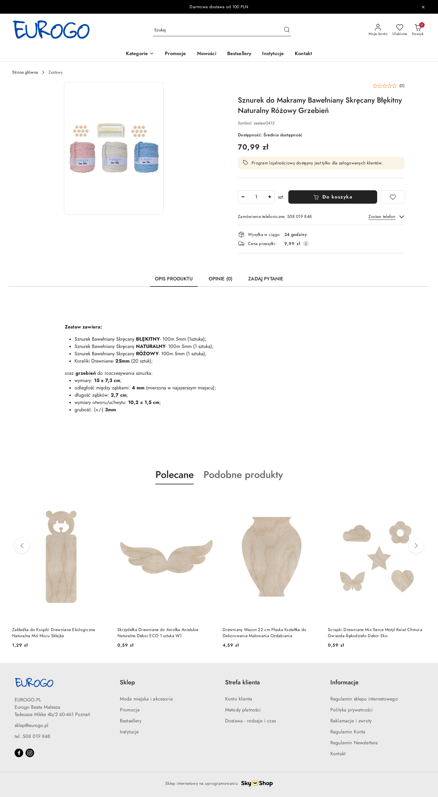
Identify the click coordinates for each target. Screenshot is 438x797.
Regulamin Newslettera (354, 742)
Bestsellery (130, 721)
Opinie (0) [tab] (221, 279)
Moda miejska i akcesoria (146, 699)
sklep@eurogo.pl (31, 725)
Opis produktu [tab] (174, 279)
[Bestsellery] (239, 54)
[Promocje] (175, 54)
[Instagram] (30, 753)
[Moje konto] (378, 30)
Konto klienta (238, 699)
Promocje (130, 710)
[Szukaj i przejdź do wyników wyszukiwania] (287, 30)
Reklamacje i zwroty (351, 721)
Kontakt (338, 753)
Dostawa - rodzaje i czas (250, 721)
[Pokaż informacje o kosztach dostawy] (306, 243)
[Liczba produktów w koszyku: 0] (418, 30)
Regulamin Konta (347, 732)
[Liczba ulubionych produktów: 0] (400, 30)
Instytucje (129, 732)
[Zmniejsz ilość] (242, 197)
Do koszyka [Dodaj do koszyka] (333, 197)
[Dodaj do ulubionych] (393, 197)
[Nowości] (207, 54)
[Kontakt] (303, 54)
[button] (139, 54)
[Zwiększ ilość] (269, 197)
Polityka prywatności (351, 710)
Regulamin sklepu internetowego (364, 699)
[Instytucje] (273, 54)
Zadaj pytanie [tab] (265, 279)
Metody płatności (243, 710)
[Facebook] (19, 753)
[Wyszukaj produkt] (222, 30)
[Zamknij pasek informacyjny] (423, 7)
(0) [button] (402, 86)
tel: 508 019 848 (32, 736)
